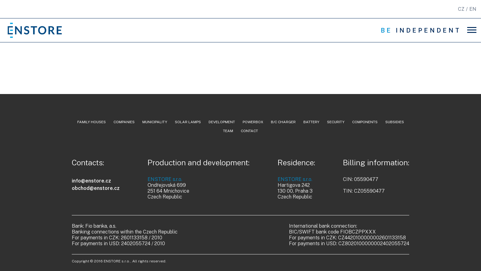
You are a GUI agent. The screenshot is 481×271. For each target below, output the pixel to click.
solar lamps (188, 122)
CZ (461, 9)
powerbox (253, 122)
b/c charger (283, 122)
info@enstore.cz (91, 181)
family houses (91, 122)
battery (311, 122)
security (335, 122)
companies (124, 122)
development (222, 122)
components (365, 122)
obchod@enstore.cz (96, 188)
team (228, 131)
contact (249, 131)
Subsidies (394, 122)
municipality (154, 122)
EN (472, 9)
